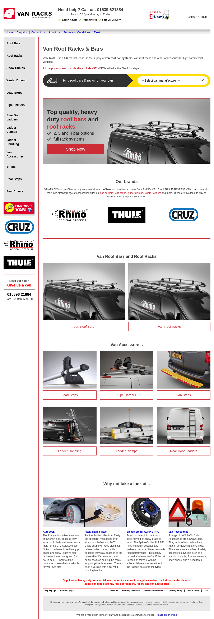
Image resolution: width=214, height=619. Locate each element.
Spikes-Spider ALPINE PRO (143, 531)
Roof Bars (13, 43)
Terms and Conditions (77, 32)
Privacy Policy (175, 591)
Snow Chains (15, 68)
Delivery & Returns (131, 591)
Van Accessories (15, 154)
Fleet (97, 32)
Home (9, 32)
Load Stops (14, 92)
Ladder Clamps (11, 129)
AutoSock (49, 531)
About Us (54, 32)
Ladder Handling (12, 142)
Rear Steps (14, 179)
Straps (11, 166)
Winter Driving (16, 80)
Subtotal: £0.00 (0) (197, 17)
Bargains (22, 32)
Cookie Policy (193, 591)
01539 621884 (110, 9)
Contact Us (38, 32)
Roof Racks (14, 55)
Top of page (50, 591)
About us (113, 591)
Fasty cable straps (96, 531)
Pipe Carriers (15, 105)
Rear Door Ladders (13, 117)
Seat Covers (14, 191)
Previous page (67, 591)
